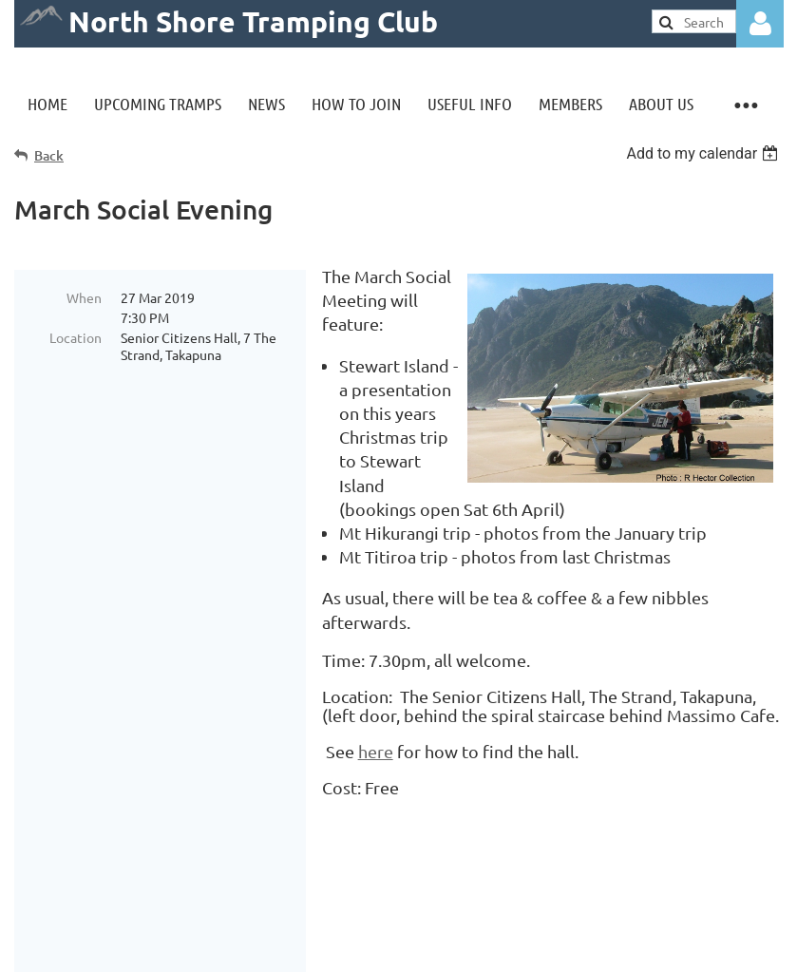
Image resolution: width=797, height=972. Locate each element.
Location (75, 337)
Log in (760, 24)
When (84, 297)
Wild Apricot (556, 948)
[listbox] (704, 153)
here (375, 751)
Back (49, 155)
